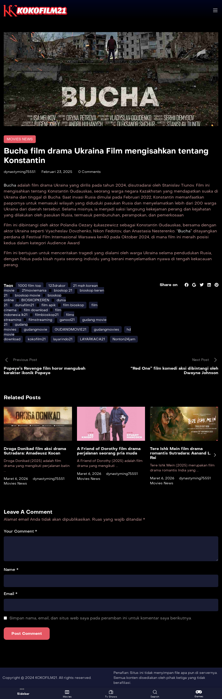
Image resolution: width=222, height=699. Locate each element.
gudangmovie (35, 329)
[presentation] (214, 455)
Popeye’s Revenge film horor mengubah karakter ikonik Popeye (44, 370)
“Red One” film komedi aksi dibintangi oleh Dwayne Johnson (174, 370)
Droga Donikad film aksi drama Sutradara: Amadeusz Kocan (35, 451)
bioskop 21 (63, 290)
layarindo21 (63, 339)
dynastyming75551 (20, 172)
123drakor (57, 286)
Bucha (10, 185)
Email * (10, 593)
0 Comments (89, 172)
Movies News (20, 139)
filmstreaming (40, 320)
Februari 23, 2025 (56, 172)
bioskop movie (27, 295)
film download (36, 310)
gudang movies (16, 327)
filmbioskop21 (47, 315)
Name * (11, 569)
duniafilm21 (24, 305)
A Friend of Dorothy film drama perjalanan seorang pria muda (109, 451)
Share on (168, 284)
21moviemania (34, 290)
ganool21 (67, 320)
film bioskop (73, 305)
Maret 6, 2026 (16, 479)
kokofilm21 (37, 339)
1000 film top (29, 286)
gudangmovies (106, 329)
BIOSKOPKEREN (35, 300)
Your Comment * (20, 531)
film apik (48, 305)
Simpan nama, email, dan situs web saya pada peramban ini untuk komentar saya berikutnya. (100, 618)
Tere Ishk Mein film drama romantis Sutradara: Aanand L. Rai (180, 453)
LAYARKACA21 (92, 339)
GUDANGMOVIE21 (70, 329)
